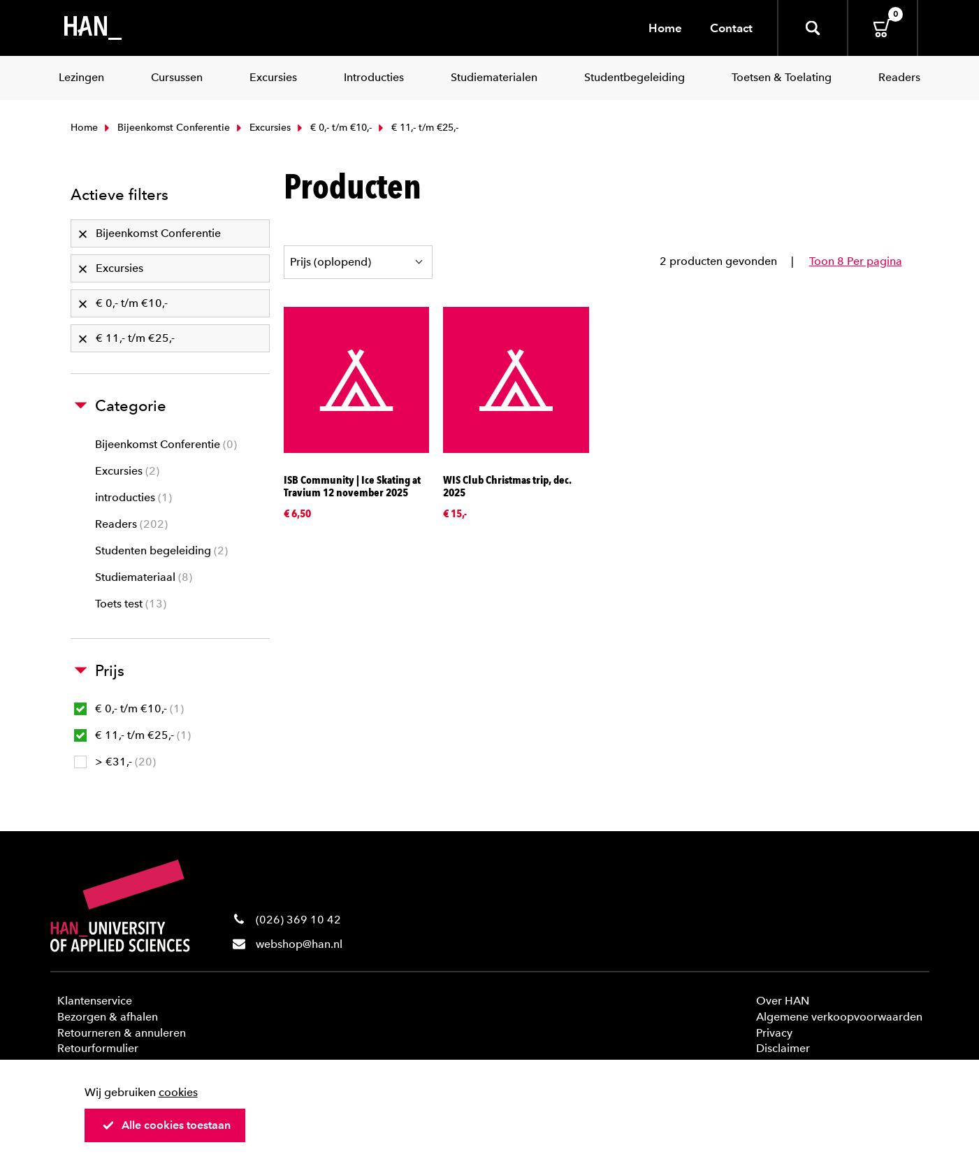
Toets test (130, 603)
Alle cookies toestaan (166, 1125)
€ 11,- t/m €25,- (132, 735)
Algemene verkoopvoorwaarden (839, 1016)
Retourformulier (97, 1048)
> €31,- (115, 761)
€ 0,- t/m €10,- (333, 128)
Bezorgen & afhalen (107, 1016)
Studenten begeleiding (161, 550)
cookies (178, 1092)
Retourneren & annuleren (121, 1032)
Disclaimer (783, 1048)
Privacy (774, 1032)
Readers (131, 524)
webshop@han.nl (299, 944)
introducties (133, 497)
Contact (731, 28)
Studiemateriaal (143, 577)
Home (665, 28)
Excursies (262, 128)
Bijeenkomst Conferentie (165, 128)
